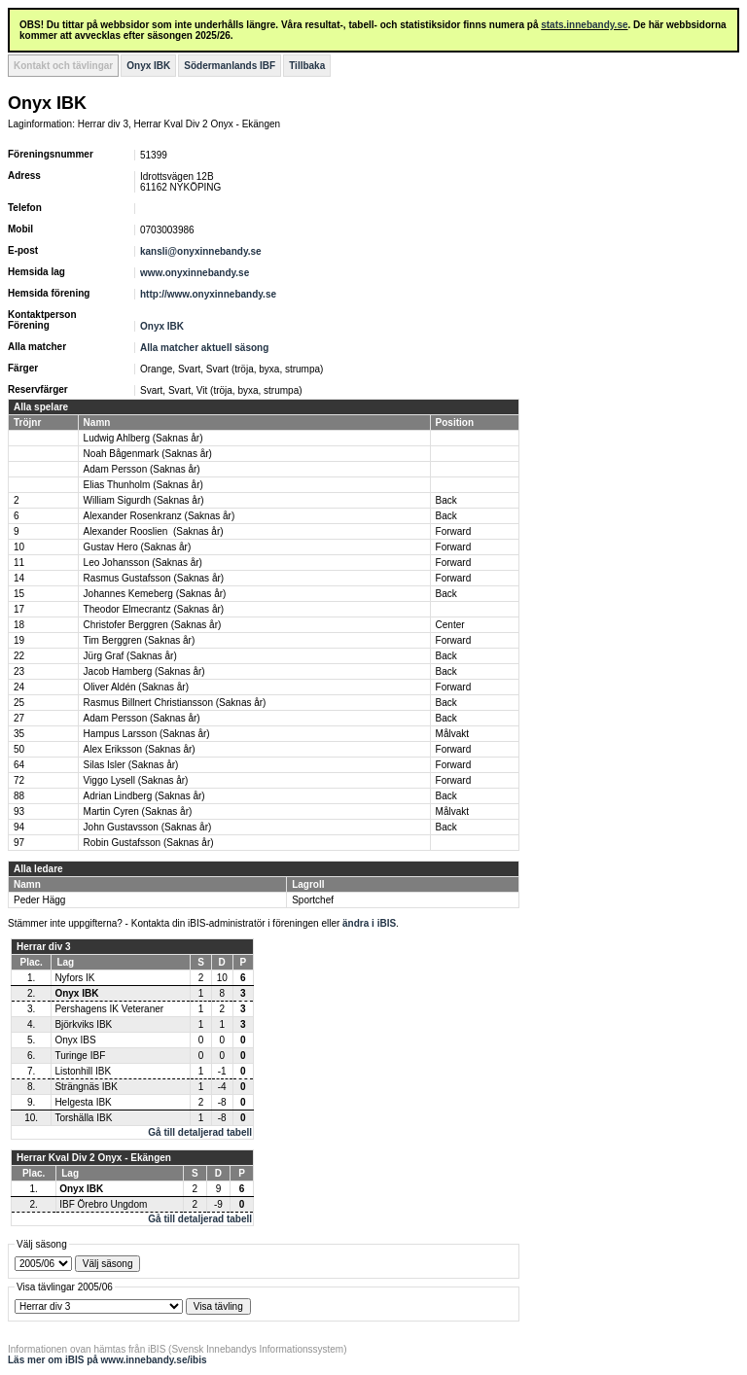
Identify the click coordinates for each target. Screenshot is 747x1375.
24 (19, 687)
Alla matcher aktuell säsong (204, 347)
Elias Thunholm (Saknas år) (143, 484)
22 (19, 656)
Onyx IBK (148, 65)
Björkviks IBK (83, 1024)
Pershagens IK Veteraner (108, 1009)
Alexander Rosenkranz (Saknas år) (159, 516)
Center (450, 624)
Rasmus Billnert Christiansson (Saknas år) (175, 702)
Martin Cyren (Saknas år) (138, 811)
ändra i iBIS (369, 923)
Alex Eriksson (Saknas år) (140, 749)
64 (19, 764)
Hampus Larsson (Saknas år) (147, 733)
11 (19, 562)
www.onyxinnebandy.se (194, 272)
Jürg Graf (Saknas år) (130, 656)
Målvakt (452, 733)
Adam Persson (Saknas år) (142, 469)
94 (19, 827)
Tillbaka (307, 65)
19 (19, 640)
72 (19, 780)
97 (19, 842)
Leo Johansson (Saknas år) (143, 562)
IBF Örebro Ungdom (103, 1204)
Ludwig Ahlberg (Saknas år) (143, 438)
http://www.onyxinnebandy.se (208, 294)
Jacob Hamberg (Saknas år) (144, 671)
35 (19, 733)
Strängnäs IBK (85, 1086)
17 (19, 609)
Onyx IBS (74, 1040)
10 (19, 547)
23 (19, 671)
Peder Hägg (39, 900)
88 (19, 796)
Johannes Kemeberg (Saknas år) (155, 593)
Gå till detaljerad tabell (200, 1132)
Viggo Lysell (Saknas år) (136, 780)
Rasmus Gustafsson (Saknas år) (154, 578)
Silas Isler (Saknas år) (131, 764)
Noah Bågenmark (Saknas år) (148, 453)
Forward (454, 531)
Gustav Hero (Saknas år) (138, 547)
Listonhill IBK (82, 1071)
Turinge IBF (79, 1055)
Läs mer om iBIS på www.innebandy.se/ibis (107, 1360)
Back (446, 500)
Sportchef (313, 900)
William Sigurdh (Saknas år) (144, 500)
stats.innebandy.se (584, 24)
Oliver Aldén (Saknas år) (136, 687)
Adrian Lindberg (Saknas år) (144, 796)
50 (19, 749)
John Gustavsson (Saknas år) (148, 827)
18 (19, 624)
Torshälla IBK (83, 1117)
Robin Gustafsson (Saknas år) (149, 842)
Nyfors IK (74, 977)
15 (19, 593)
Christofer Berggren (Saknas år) (153, 624)
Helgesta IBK (82, 1102)
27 (19, 718)
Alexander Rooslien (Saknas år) (154, 531)
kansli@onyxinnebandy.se (201, 251)
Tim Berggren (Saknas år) (140, 640)
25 (19, 702)
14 (19, 578)
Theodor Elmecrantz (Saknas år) (154, 609)
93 (19, 811)
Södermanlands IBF (229, 65)
